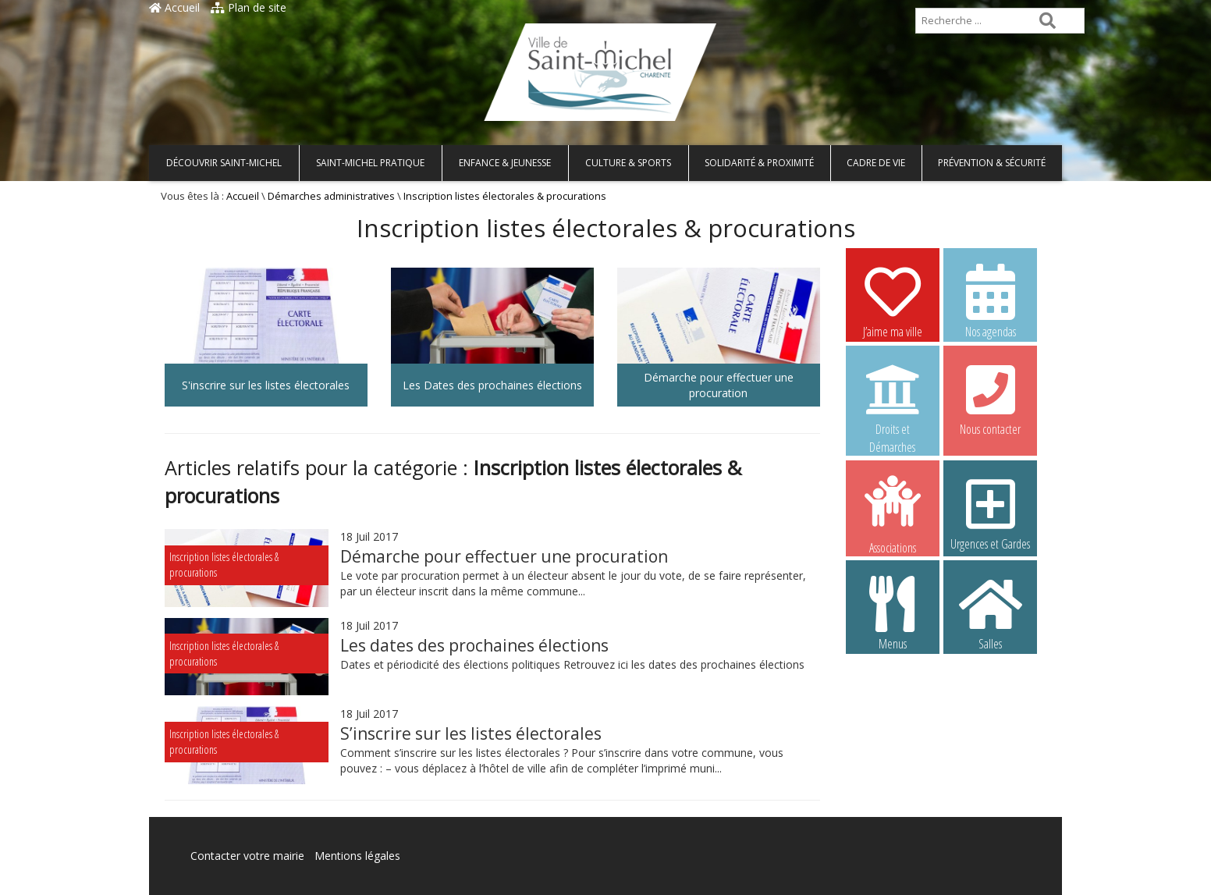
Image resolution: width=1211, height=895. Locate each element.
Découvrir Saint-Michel (224, 162)
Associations (892, 513)
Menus (892, 612)
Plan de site (248, 7)
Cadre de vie (876, 162)
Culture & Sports (628, 162)
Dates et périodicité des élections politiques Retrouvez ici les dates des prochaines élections (572, 664)
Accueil (174, 7)
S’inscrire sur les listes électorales (471, 733)
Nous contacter (990, 398)
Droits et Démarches (892, 398)
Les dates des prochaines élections (474, 645)
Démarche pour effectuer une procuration (504, 556)
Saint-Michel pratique (370, 162)
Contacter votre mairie (247, 855)
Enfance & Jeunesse (505, 162)
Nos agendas (990, 300)
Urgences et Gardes (990, 512)
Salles (990, 612)
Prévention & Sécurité (992, 162)
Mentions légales (357, 855)
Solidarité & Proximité (759, 162)
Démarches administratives (331, 196)
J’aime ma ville (892, 300)
